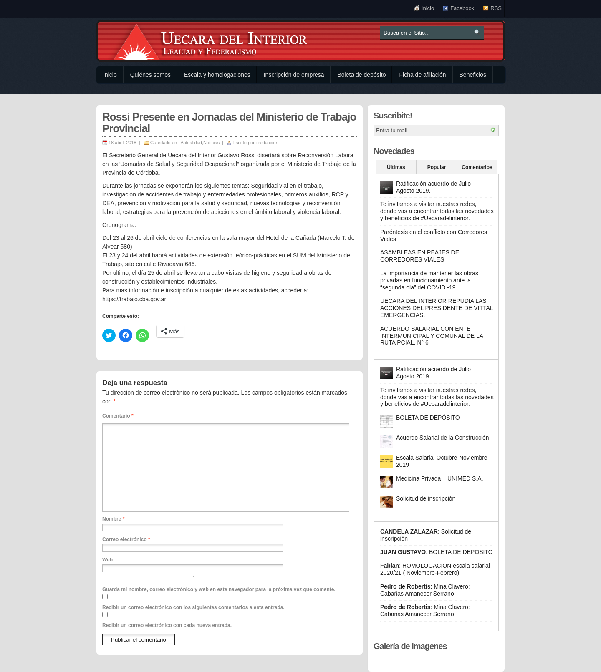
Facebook (462, 8)
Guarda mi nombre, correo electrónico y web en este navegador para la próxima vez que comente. (219, 589)
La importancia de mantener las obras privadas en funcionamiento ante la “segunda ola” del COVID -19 (429, 280)
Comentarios (477, 167)
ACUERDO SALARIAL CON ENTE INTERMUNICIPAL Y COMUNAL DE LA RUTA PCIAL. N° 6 (431, 335)
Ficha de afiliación (422, 74)
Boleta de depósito (361, 74)
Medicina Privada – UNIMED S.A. (439, 478)
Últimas (396, 167)
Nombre (113, 519)
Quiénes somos (150, 74)
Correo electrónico (126, 539)
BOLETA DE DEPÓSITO (428, 417)
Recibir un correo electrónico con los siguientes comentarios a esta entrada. (193, 607)
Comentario (118, 416)
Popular (436, 167)
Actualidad (191, 142)
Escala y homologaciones (217, 74)
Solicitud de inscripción (425, 498)
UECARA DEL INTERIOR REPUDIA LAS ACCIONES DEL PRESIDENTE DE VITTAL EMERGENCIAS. (436, 307)
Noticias (211, 142)
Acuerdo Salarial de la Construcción (442, 437)
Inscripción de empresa (294, 74)
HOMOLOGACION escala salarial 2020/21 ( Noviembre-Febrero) (435, 569)
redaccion (268, 142)
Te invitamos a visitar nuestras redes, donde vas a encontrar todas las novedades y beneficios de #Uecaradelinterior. (437, 211)
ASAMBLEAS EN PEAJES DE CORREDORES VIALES (419, 256)
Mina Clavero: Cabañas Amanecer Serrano (425, 590)
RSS (496, 8)
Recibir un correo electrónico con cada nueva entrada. (167, 625)
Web (107, 560)
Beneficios (473, 74)
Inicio (428, 8)
